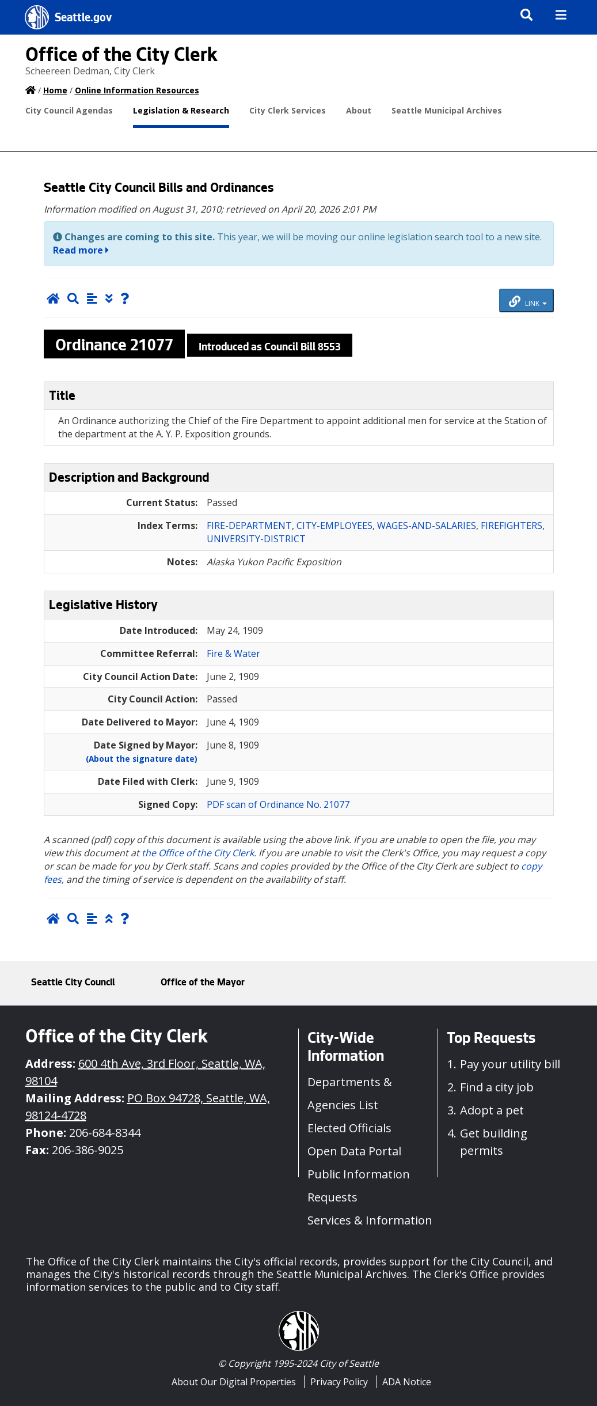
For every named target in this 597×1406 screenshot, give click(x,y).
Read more (81, 250)
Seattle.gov (83, 19)
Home (55, 90)
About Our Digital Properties (234, 1381)
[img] (561, 15)
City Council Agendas (69, 110)
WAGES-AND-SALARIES (426, 525)
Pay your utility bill (510, 1064)
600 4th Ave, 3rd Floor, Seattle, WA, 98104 (145, 1072)
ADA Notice (406, 1381)
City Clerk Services (287, 110)
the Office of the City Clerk (198, 852)
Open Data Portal (354, 1151)
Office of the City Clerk (121, 57)
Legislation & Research (181, 110)
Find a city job (497, 1087)
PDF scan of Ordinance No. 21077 (278, 804)
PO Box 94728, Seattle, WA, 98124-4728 (147, 1106)
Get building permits (493, 1141)
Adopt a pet (492, 1110)
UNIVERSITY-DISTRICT (256, 538)
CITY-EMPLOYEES (334, 525)
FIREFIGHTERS (511, 525)
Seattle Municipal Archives (446, 110)
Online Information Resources (137, 90)
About (358, 110)
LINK (528, 302)
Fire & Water (233, 653)
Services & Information (369, 1220)
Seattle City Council (73, 983)
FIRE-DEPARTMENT (249, 525)
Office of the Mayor (203, 983)
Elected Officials (349, 1128)
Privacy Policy (339, 1381)
